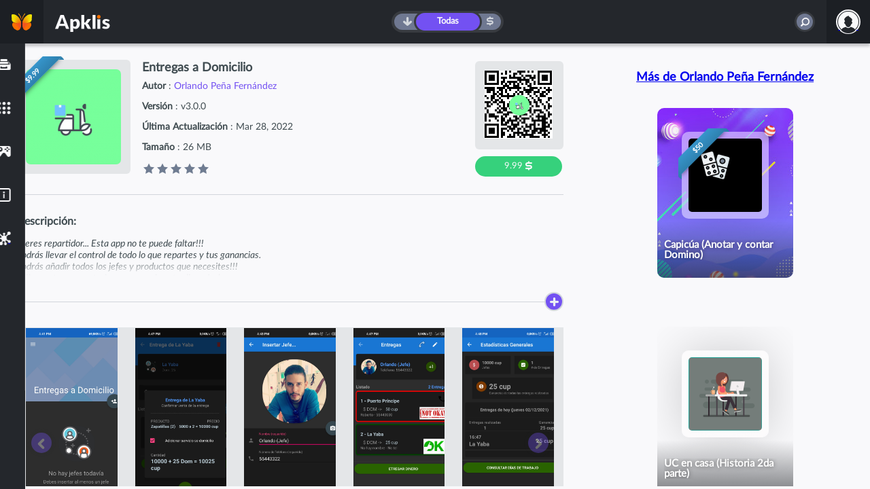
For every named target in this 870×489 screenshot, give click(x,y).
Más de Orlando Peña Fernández (725, 77)
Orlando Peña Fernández (225, 86)
